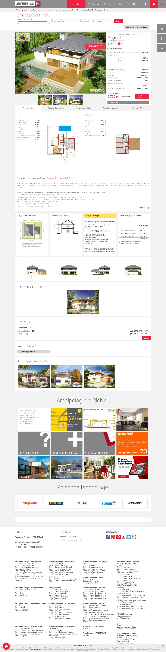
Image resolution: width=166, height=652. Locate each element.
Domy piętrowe (54, 611)
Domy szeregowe (21, 609)
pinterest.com (118, 537)
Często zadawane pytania (126, 626)
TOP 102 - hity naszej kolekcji (127, 571)
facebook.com (108, 537)
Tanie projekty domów (91, 581)
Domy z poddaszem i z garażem (60, 618)
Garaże (17, 605)
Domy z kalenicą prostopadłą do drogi (96, 616)
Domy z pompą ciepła (23, 571)
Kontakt (131, 4)
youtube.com (123, 537)
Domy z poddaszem (56, 607)
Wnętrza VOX (137, 108)
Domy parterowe (55, 605)
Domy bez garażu (21, 636)
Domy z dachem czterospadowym (95, 611)
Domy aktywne (54, 578)
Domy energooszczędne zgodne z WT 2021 (29, 573)
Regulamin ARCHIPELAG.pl (126, 638)
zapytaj (128, 34)
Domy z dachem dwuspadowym (94, 605)
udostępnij (120, 34)
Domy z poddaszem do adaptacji (61, 609)
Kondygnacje (84, 21)
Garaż (99, 21)
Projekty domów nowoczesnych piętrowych (63, 10)
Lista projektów (37, 10)
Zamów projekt (139, 96)
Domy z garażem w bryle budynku (27, 634)
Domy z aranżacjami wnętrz (127, 585)
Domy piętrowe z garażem (58, 616)
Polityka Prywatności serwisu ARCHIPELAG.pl (127, 635)
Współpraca (109, 4)
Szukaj (118, 21)
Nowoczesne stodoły (22, 569)
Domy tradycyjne (89, 565)
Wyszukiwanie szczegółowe (136, 27)
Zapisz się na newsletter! (126, 628)
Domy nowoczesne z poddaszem (61, 573)
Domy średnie (20, 591)
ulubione (135, 34)
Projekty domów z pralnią (58, 599)
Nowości (86, 635)
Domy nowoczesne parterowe (60, 569)
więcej (146, 338)
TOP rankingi (87, 628)
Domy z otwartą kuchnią (58, 593)
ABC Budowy (93, 4)
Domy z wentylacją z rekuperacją (27, 567)
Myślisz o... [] (23, 334)
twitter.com (128, 537)
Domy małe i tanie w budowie (25, 589)
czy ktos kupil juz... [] (26, 331)
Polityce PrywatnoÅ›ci (35, 649)
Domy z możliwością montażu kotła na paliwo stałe (63, 635)
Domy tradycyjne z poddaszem (94, 571)
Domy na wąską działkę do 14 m (94, 593)
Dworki (85, 563)
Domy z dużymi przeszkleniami (60, 567)
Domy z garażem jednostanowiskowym (29, 630)
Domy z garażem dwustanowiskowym (29, 632)
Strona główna (22, 10)
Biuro (119, 624)
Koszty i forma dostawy (125, 642)
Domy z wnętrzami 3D (125, 602)
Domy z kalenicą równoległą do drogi (96, 618)
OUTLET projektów (124, 604)
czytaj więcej (143, 209)
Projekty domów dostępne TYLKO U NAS (131, 600)
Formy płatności (123, 640)
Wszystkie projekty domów (127, 563)
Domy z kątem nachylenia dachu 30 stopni (98, 614)
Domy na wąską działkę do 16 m (94, 595)
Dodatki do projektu (56, 108)
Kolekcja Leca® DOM (116, 41)
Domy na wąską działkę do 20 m (94, 599)
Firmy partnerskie (123, 616)
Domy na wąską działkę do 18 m (94, 597)
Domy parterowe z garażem (59, 614)
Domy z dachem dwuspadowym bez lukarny (96, 621)
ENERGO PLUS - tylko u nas (24, 565)
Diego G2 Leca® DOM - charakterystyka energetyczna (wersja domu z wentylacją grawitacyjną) (97, 241)
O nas (121, 4)
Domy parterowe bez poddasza (60, 613)
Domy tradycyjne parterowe (93, 567)
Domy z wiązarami (56, 630)
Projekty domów (76, 4)
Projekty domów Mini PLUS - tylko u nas (29, 576)
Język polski (162, 4)
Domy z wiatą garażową (24, 628)
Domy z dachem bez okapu (93, 613)
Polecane (120, 587)
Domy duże (19, 593)
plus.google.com (113, 537)
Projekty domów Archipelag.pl (27, 4)
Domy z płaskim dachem (92, 607)
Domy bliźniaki (20, 607)
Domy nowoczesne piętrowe (59, 571)
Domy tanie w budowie (91, 579)
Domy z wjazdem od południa (93, 591)
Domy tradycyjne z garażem (93, 573)
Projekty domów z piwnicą (58, 597)
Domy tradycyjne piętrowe (92, 569)
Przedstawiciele (123, 618)
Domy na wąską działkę (91, 589)
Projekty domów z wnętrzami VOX (129, 606)
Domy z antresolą (55, 595)
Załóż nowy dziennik (27, 352)
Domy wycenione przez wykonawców (130, 591)
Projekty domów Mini (90, 583)
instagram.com (134, 537)
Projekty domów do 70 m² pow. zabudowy (132, 608)
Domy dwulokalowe (22, 611)
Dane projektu (28, 108)
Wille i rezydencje (21, 595)
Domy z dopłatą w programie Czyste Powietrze (28, 579)
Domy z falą (87, 609)
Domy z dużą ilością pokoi (58, 589)
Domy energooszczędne (24, 563)
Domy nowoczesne (56, 563)
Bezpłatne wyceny (110, 108)
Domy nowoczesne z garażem (60, 574)
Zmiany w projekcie (83, 108)
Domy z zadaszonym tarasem (60, 591)
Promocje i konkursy (124, 614)
